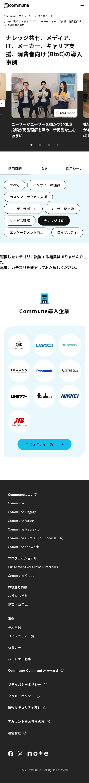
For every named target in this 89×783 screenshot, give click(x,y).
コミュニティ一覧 (21, 636)
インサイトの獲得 (46, 185)
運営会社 (14, 733)
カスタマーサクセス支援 (28, 196)
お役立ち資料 (18, 595)
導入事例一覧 (45, 16)
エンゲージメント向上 (27, 232)
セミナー (14, 647)
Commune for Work (23, 546)
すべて (15, 185)
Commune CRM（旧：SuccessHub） (37, 538)
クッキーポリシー (21, 696)
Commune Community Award (33, 670)
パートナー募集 (19, 659)
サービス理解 (20, 220)
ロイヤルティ (67, 232)
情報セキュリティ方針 (24, 707)
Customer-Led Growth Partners (33, 567)
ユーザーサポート (23, 208)
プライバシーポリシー (24, 684)
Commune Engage (22, 512)
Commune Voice (21, 520)
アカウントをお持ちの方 (26, 721)
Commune (16, 503)
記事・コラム (18, 604)
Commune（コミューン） (19, 16)
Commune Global (22, 575)
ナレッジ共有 (54, 220)
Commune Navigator (24, 529)
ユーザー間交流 (62, 208)
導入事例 (14, 627)
